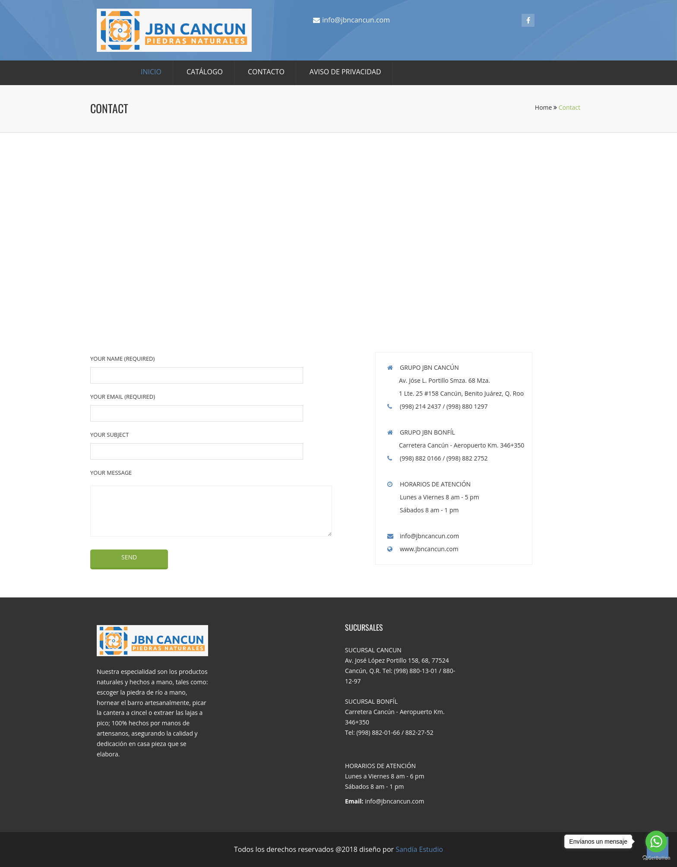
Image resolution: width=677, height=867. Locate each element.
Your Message (111, 472)
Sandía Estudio (419, 849)
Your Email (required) (122, 396)
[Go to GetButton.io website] (656, 858)
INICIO (151, 71)
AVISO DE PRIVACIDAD (345, 71)
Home (546, 107)
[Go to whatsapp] (656, 841)
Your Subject (109, 434)
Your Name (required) (122, 358)
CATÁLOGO (205, 71)
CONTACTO (266, 71)
